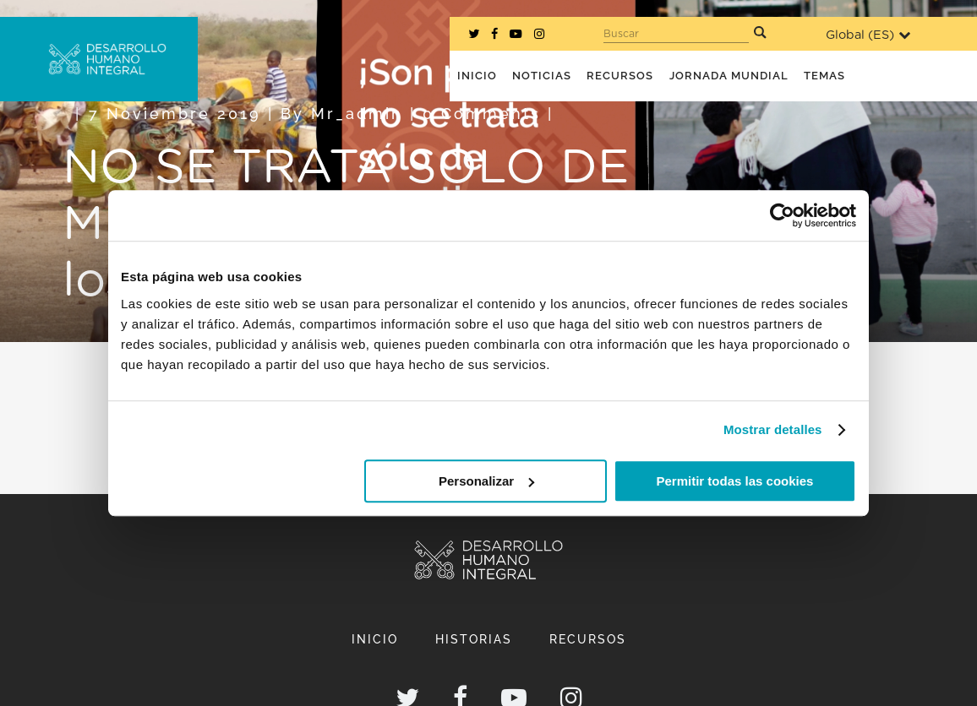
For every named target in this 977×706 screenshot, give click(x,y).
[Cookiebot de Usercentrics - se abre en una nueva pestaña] (782, 215)
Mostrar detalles (772, 429)
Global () (868, 35)
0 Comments (482, 113)
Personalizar (486, 481)
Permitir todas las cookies (734, 481)
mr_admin (357, 113)
